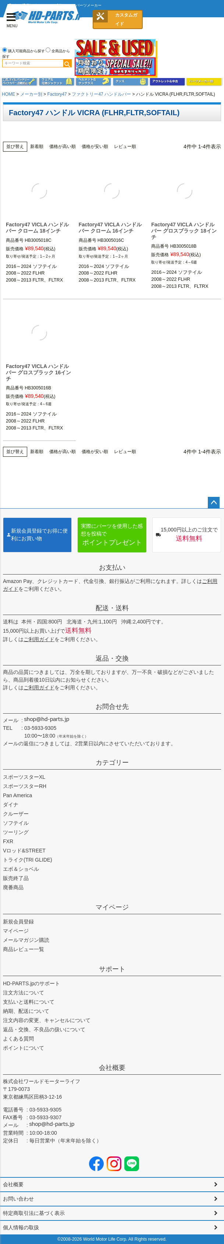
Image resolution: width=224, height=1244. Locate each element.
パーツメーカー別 (204, 81)
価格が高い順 (62, 146)
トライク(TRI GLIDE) (27, 860)
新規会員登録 (18, 922)
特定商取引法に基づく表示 (34, 1213)
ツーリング (16, 832)
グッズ (130, 81)
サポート (112, 969)
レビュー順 (125, 146)
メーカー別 (31, 94)
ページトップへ (214, 503)
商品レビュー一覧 (23, 949)
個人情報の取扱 (21, 1227)
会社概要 (112, 1067)
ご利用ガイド (39, 639)
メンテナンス (19, 81)
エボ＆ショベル (21, 869)
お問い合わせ (18, 1199)
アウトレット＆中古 (167, 81)
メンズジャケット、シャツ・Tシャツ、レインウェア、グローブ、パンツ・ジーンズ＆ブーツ (56, 81)
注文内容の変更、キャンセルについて (46, 1020)
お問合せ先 (112, 706)
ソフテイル (16, 823)
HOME (8, 94)
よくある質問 (18, 1039)
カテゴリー (112, 762)
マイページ (112, 907)
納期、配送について (26, 1011)
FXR (8, 841)
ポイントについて (23, 1048)
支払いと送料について (28, 1002)
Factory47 (57, 94)
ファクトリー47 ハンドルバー (101, 94)
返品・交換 (112, 658)
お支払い (112, 567)
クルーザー (16, 814)
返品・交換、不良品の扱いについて (44, 1029)
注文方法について (23, 993)
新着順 (36, 146)
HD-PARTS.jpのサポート (31, 983)
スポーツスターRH (24, 786)
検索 (67, 63)
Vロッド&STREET (24, 851)
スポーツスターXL (24, 777)
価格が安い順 (95, 146)
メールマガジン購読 (26, 940)
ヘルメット (93, 81)
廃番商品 (13, 887)
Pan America (17, 795)
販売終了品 (16, 878)
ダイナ (10, 804)
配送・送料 (112, 608)
